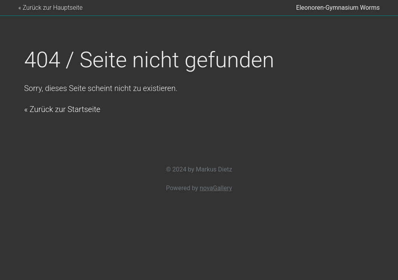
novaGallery (216, 188)
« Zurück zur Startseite (62, 109)
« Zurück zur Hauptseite (50, 7)
